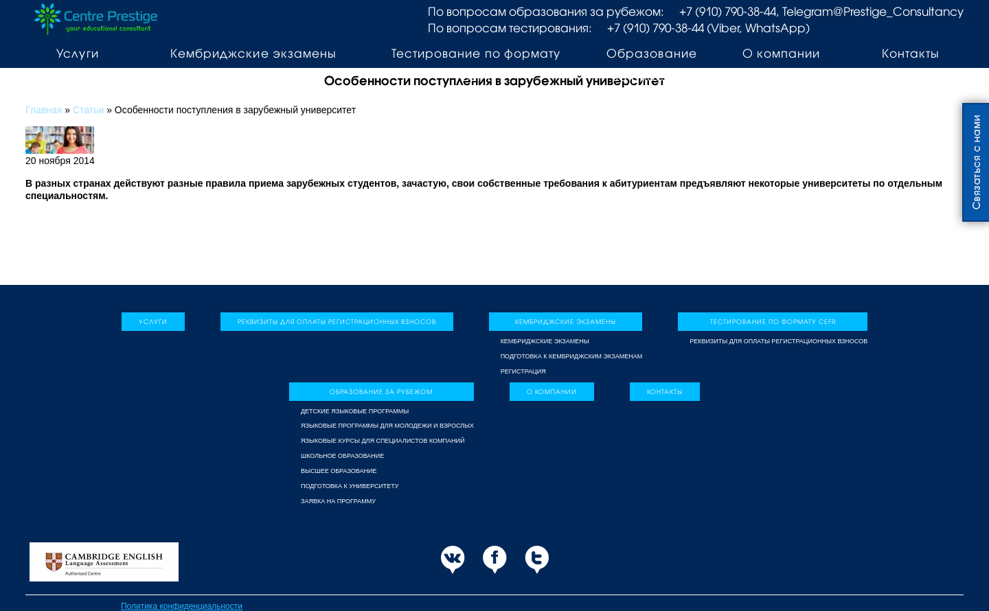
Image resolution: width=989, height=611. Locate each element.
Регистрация (523, 371)
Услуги (77, 53)
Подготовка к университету (350, 486)
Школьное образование (342, 455)
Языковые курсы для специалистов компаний (382, 440)
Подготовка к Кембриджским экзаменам (572, 356)
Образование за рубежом (651, 65)
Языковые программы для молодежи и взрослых (387, 425)
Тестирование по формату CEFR (475, 65)
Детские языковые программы (355, 411)
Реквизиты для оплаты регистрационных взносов (337, 321)
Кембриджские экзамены (253, 53)
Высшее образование (338, 471)
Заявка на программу (338, 501)
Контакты (911, 53)
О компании (781, 53)
